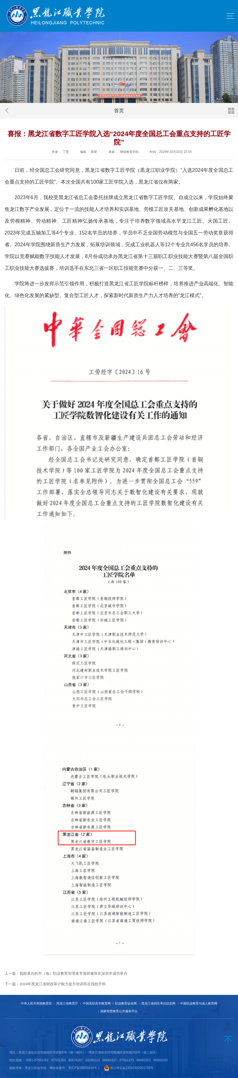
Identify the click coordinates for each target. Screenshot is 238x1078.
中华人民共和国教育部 (36, 1003)
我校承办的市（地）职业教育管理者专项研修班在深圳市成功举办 (73, 973)
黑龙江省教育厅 (67, 1003)
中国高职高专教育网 (97, 1003)
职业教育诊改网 (126, 1003)
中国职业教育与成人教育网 (198, 1003)
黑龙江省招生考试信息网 (158, 1003)
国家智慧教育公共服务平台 (119, 1011)
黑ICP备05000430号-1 (84, 1068)
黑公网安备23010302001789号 (132, 1068)
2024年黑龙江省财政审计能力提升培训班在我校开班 (63, 984)
